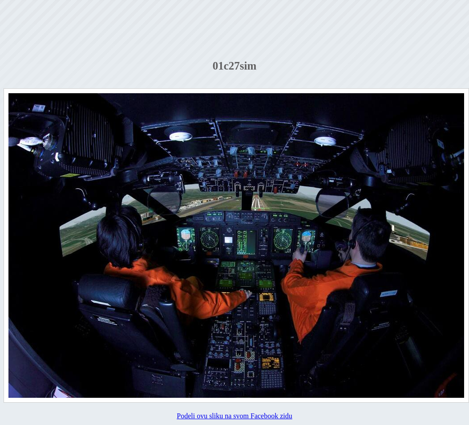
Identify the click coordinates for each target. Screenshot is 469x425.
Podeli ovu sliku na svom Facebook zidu (234, 416)
